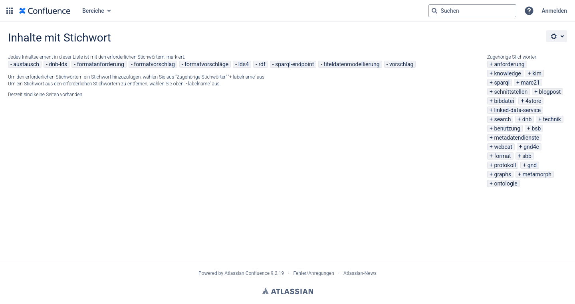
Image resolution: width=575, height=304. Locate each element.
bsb (536, 128)
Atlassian (287, 291)
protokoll (505, 165)
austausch (26, 64)
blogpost (550, 92)
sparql (502, 82)
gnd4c (531, 147)
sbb (526, 156)
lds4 (243, 64)
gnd (532, 165)
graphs (502, 174)
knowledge (507, 73)
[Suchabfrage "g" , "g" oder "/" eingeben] (472, 10)
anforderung (509, 64)
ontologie (505, 183)
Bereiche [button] (93, 11)
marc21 (530, 82)
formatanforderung (100, 64)
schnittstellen (510, 92)
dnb (527, 119)
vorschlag (401, 64)
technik (552, 119)
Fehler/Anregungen (313, 273)
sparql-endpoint (294, 64)
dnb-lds (58, 64)
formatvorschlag (154, 64)
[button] (9, 11)
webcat (503, 147)
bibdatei (504, 101)
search (502, 119)
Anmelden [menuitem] (554, 11)
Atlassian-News (360, 273)
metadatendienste (516, 137)
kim (536, 73)
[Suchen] (434, 11)
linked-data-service (517, 110)
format (502, 156)
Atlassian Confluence (247, 273)
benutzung (507, 128)
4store (533, 101)
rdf (261, 64)
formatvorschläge (206, 64)
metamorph (537, 174)
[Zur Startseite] (44, 10)
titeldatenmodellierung (352, 64)
